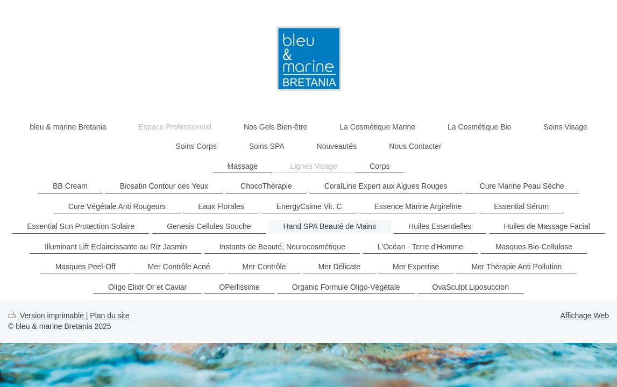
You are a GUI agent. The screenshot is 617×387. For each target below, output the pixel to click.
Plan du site (109, 315)
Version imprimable (47, 315)
